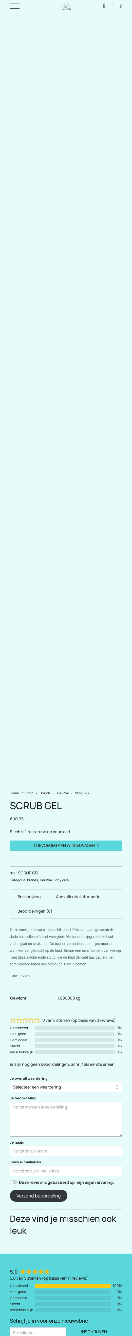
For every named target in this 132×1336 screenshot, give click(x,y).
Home (14, 793)
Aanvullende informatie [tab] (78, 896)
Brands (45, 793)
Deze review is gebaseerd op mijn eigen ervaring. (66, 1182)
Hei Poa (63, 793)
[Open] (15, 6)
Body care (61, 880)
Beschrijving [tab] (29, 896)
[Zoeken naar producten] (112, 6)
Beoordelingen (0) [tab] (34, 911)
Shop (29, 793)
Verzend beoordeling (38, 1196)
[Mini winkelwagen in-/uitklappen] (121, 6)
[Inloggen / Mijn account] (104, 6)
